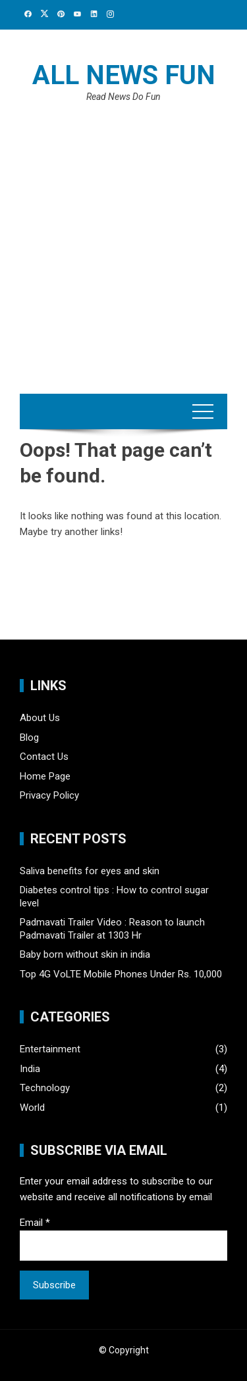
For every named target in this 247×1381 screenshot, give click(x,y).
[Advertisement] (123, 237)
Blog (29, 737)
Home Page (45, 776)
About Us (40, 718)
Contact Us (44, 756)
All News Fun (123, 75)
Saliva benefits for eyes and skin (89, 871)
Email (35, 1223)
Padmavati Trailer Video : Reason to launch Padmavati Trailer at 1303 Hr (112, 928)
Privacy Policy (49, 795)
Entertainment (50, 1049)
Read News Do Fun (123, 96)
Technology (45, 1088)
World (32, 1107)
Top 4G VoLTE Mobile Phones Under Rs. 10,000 (121, 974)
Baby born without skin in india (85, 954)
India (30, 1069)
